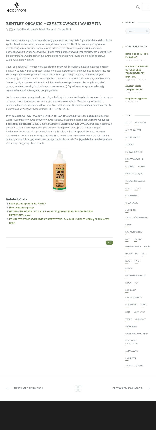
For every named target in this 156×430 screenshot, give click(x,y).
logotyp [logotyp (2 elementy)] (138, 239)
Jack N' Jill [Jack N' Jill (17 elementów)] (130, 210)
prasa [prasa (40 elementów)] (128, 283)
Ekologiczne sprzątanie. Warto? (27, 203)
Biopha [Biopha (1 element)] (141, 166)
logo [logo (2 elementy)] (127, 239)
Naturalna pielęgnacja (21, 207)
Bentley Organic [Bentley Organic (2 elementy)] (133, 152)
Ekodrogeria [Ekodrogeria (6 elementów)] (131, 196)
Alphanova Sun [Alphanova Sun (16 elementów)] (132, 137)
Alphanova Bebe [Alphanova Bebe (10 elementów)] (133, 130)
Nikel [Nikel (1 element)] (144, 254)
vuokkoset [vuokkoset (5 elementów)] (140, 319)
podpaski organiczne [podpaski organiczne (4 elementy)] (135, 276)
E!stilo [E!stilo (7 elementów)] (138, 188)
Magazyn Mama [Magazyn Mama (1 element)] (133, 246)
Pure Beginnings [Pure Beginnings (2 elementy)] (133, 297)
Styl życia (51, 29)
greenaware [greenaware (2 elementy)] (131, 203)
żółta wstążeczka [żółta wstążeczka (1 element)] (134, 365)
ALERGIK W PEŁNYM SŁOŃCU (28, 388)
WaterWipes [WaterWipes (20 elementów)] (131, 327)
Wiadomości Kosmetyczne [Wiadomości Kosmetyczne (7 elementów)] (132, 342)
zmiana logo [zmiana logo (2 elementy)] (131, 351)
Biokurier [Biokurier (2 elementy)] (130, 166)
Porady (42, 29)
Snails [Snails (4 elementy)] (144, 305)
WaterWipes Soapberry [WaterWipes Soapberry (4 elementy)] (136, 334)
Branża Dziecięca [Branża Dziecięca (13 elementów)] (133, 174)
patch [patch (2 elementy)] (137, 261)
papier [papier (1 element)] (128, 261)
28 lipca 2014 (64, 29)
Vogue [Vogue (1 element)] (128, 319)
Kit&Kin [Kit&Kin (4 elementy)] (128, 225)
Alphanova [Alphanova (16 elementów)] (140, 123)
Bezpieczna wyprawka (136, 98)
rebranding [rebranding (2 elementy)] (131, 305)
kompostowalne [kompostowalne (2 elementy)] (133, 232)
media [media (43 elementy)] (147, 246)
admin (17, 29)
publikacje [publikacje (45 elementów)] (130, 290)
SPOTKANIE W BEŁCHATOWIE (127, 388)
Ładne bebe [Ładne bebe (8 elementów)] (130, 358)
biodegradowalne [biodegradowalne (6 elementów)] (134, 159)
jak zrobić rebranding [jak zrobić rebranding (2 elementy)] (136, 217)
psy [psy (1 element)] (136, 283)
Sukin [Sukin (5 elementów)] (128, 312)
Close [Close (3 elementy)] (128, 188)
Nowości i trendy (30, 29)
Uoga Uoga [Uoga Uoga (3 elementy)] (139, 312)
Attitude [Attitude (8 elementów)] (129, 145)
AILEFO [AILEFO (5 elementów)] (128, 123)
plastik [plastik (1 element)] (128, 268)
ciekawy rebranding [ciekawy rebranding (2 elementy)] (135, 181)
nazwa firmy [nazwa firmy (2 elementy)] (131, 254)
